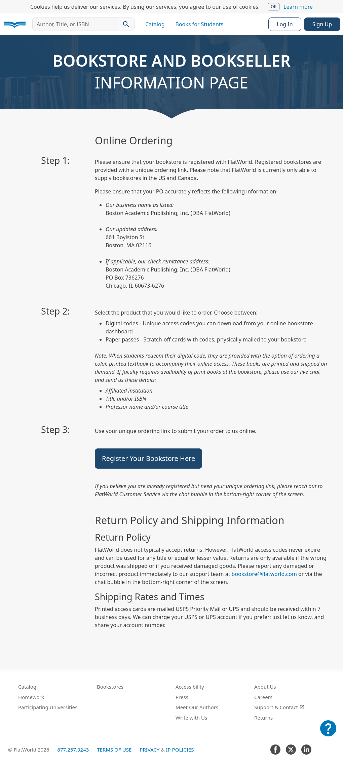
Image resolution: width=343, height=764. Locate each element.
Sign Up (322, 24)
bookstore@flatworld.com (264, 574)
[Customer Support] (328, 733)
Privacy (149, 749)
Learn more (298, 6)
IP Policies (180, 749)
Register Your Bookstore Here (148, 458)
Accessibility (190, 686)
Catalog (155, 24)
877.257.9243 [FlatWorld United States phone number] (73, 749)
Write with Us (191, 717)
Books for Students (200, 24)
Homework (31, 697)
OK (273, 6)
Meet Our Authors (197, 707)
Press (182, 697)
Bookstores (110, 686)
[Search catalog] (126, 24)
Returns (263, 717)
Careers (263, 697)
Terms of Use (114, 749)
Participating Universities (47, 707)
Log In (285, 24)
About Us (265, 686)
